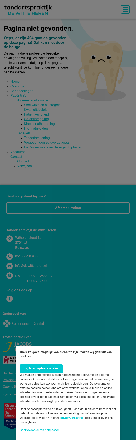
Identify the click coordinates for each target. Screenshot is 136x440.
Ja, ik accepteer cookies (41, 368)
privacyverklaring (71, 418)
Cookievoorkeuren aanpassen (40, 430)
